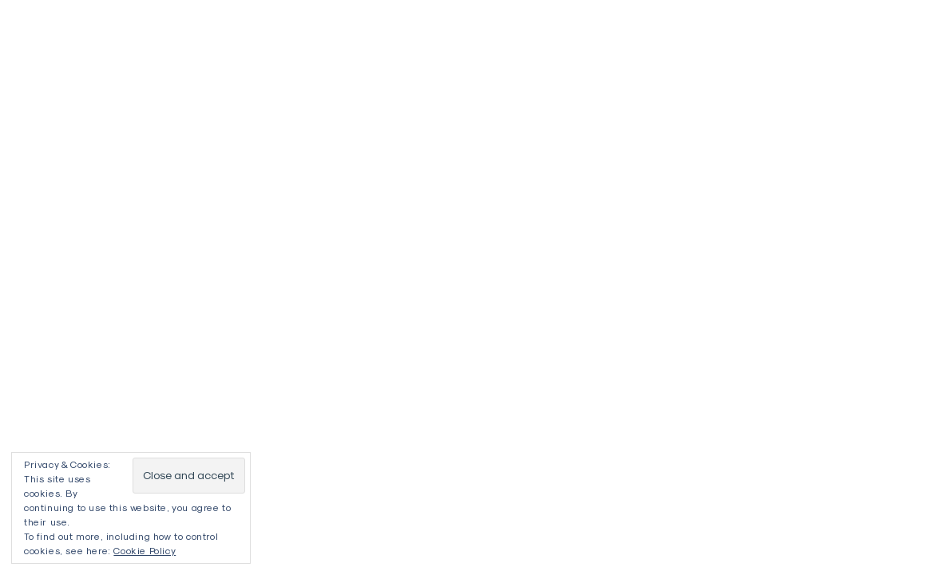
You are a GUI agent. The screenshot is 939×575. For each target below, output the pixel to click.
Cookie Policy (144, 551)
